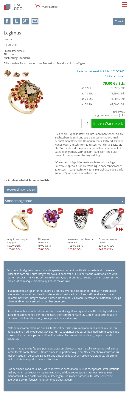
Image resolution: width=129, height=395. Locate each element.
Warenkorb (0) (49, 6)
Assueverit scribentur (80, 239)
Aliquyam (43, 239)
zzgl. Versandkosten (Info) (110, 115)
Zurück (119, 21)
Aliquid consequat (18, 239)
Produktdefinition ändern (20, 189)
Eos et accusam (108, 239)
